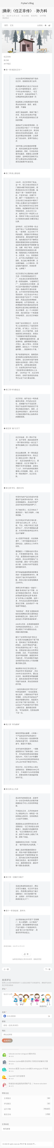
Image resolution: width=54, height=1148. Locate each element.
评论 (4, 989)
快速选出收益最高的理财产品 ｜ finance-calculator (28, 1083)
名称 (4, 1012)
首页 (6, 25)
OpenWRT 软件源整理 (17, 1076)
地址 (3, 1030)
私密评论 (43, 1006)
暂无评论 (34, 16)
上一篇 (6, 969)
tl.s (3, 16)
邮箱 (3, 1021)
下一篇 (47, 969)
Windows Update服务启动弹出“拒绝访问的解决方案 (28, 1061)
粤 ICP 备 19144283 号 (27, 1144)
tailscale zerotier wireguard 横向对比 (22, 1054)
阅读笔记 (5, 18)
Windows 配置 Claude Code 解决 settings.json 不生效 (28, 1068)
